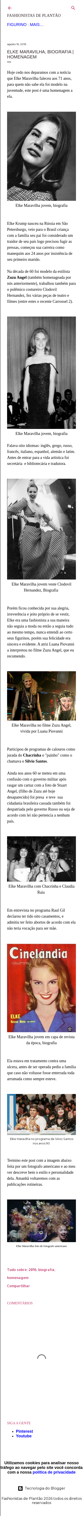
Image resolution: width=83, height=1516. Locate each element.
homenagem (18, 1277)
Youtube (24, 1436)
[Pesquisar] (73, 7)
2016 (33, 1269)
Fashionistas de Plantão (34, 15)
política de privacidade (54, 1472)
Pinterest (24, 1431)
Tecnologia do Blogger (41, 1488)
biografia (46, 1269)
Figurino (17, 24)
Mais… (37, 24)
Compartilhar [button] (18, 1285)
